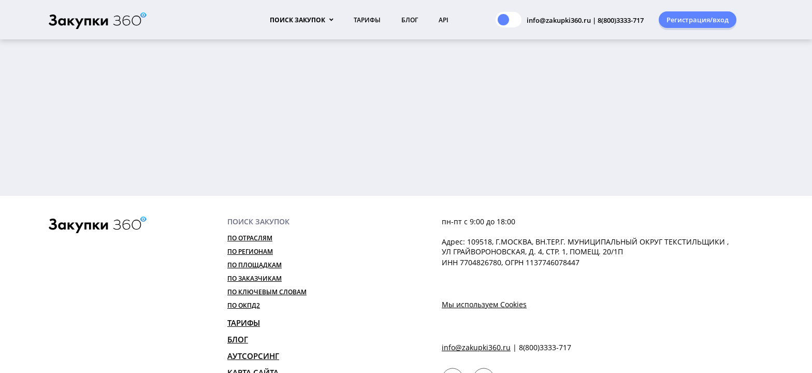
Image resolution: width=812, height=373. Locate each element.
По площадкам (254, 265)
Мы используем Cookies (484, 304)
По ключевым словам (267, 292)
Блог (409, 20)
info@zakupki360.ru (476, 347)
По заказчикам (254, 278)
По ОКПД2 (243, 305)
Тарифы (367, 20)
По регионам (250, 251)
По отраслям (249, 238)
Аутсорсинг (253, 356)
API (443, 20)
